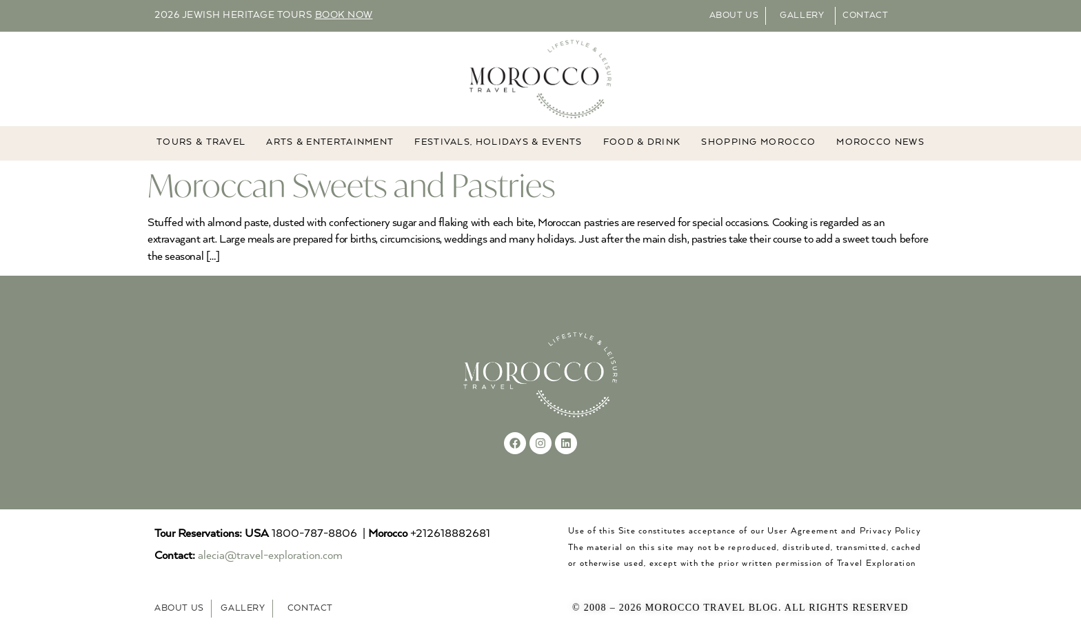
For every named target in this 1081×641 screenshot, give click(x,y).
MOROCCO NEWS (880, 143)
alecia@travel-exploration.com (270, 556)
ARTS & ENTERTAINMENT (330, 143)
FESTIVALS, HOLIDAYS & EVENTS (498, 143)
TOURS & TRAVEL (200, 143)
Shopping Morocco (758, 143)
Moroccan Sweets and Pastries (351, 185)
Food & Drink (642, 143)
